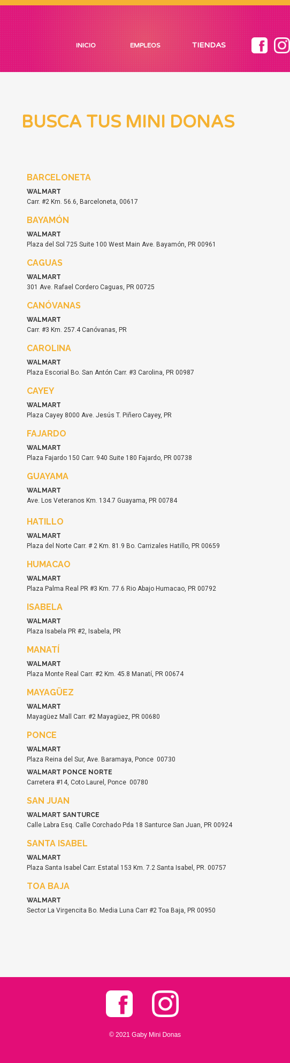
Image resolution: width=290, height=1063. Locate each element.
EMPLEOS (145, 45)
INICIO (86, 45)
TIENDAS (209, 45)
